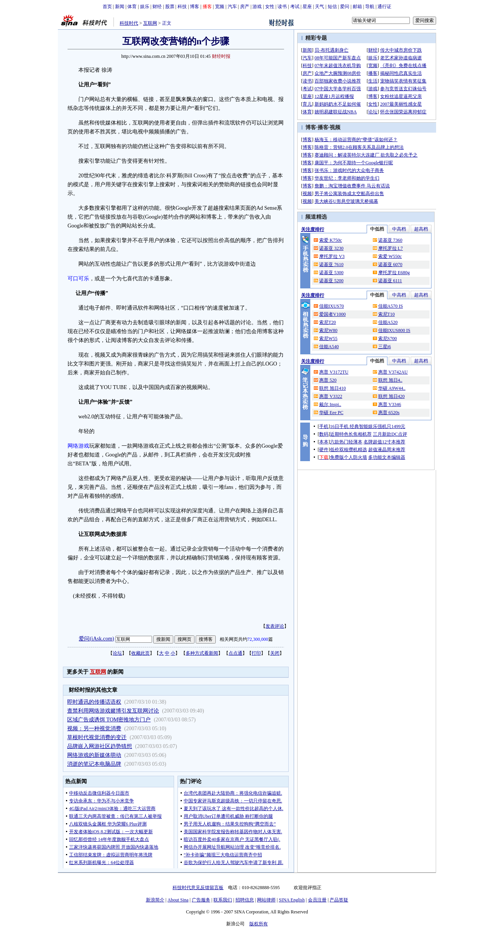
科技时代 (129, 23)
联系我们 (222, 900)
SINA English (292, 900)
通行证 (384, 6)
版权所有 (258, 924)
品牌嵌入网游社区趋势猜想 (99, 746)
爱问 (344, 6)
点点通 (235, 653)
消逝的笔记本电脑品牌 (94, 764)
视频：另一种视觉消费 (94, 728)
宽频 (219, 6)
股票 (169, 6)
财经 (157, 6)
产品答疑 (339, 900)
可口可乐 (78, 278)
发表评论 (275, 626)
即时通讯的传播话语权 (94, 702)
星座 (307, 6)
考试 (294, 6)
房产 (244, 6)
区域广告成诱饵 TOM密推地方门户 (109, 720)
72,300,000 (257, 639)
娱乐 (144, 6)
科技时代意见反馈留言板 (198, 887)
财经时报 (221, 56)
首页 (107, 6)
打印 (256, 653)
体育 (132, 6)
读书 (282, 6)
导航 (369, 6)
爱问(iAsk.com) (96, 639)
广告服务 (201, 900)
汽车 (232, 6)
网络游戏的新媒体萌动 (94, 755)
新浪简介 (155, 900)
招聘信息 (244, 900)
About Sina (177, 900)
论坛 (117, 653)
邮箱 (357, 6)
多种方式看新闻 (202, 653)
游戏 (257, 6)
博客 (194, 6)
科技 (182, 6)
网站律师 (266, 900)
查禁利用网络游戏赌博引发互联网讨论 (113, 711)
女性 (269, 6)
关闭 (274, 653)
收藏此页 (140, 653)
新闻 (119, 6)
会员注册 (317, 900)
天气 (319, 6)
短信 (332, 6)
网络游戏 (78, 446)
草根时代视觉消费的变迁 (97, 737)
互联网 (150, 23)
